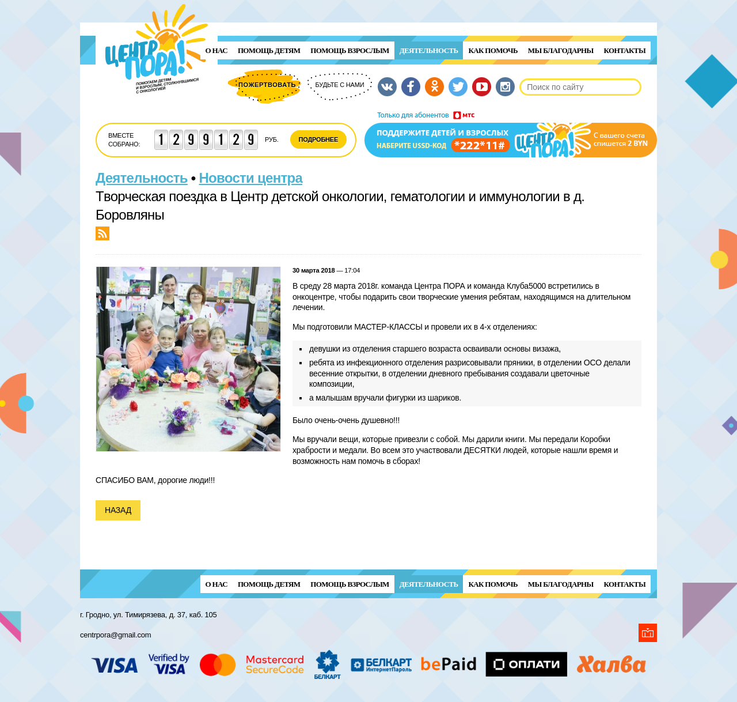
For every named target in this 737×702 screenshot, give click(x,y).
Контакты (624, 50)
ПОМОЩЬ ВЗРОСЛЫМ (349, 50)
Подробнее (319, 139)
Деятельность (429, 50)
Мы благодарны (561, 50)
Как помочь (492, 50)
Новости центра (251, 178)
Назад (118, 510)
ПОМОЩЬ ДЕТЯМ (269, 50)
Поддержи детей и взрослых (510, 134)
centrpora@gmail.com (115, 635)
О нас (216, 50)
